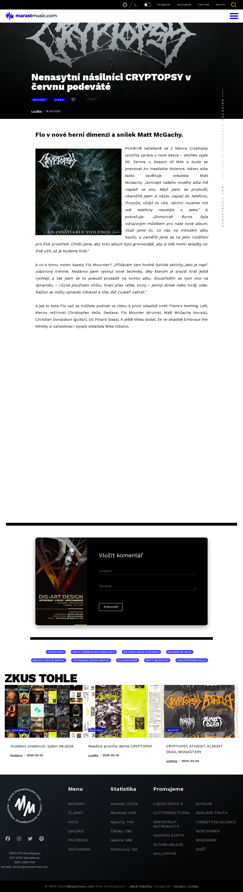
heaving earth (168, 835)
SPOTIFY (220, 4)
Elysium (204, 803)
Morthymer (208, 831)
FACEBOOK (163, 4)
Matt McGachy (157, 660)
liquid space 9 (168, 803)
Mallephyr (164, 853)
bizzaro (179, 886)
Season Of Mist (180, 652)
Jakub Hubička (140, 886)
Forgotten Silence (216, 822)
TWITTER (203, 4)
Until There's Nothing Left (94, 652)
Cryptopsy (56, 652)
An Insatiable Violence (141, 652)
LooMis (36, 111)
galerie (76, 831)
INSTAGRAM (184, 4)
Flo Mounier (127, 660)
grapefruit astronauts (166, 824)
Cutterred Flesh (171, 812)
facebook (78, 840)
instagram (79, 849)
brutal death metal (48, 660)
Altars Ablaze (168, 844)
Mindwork (206, 840)
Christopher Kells (191, 660)
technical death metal (91, 660)
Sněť (201, 849)
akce (73, 822)
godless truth (212, 812)
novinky (76, 803)
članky (75, 812)
